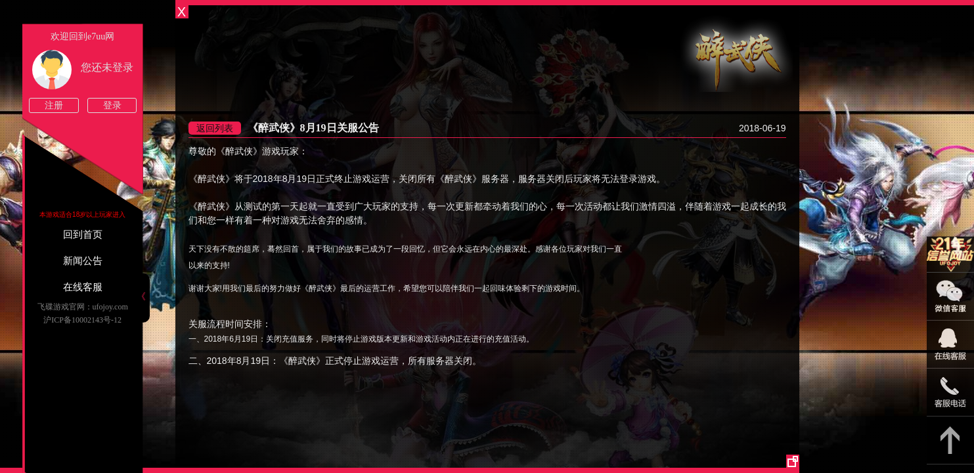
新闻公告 (82, 261)
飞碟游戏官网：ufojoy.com (82, 306)
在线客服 (82, 287)
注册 (54, 105)
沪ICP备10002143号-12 (82, 320)
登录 (112, 105)
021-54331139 (950, 393)
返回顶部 (950, 440)
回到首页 (82, 234)
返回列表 (214, 128)
